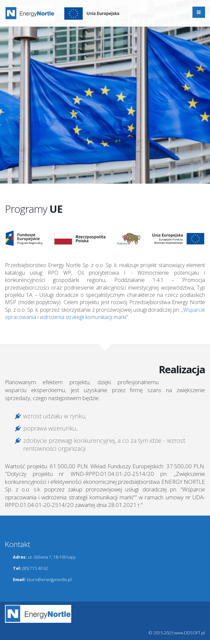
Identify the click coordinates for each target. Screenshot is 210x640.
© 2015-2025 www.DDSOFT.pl (177, 633)
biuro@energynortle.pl (49, 579)
